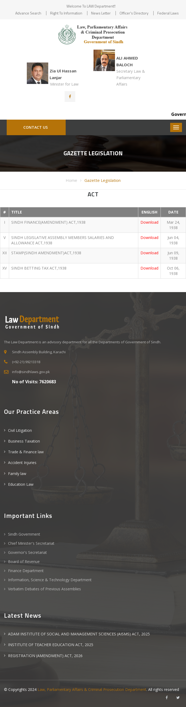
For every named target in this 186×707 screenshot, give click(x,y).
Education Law (21, 484)
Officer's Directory (134, 13)
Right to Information (66, 13)
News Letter (101, 13)
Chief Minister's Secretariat (31, 543)
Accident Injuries (22, 462)
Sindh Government (24, 534)
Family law (17, 473)
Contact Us (35, 127)
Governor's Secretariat (27, 552)
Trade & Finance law (26, 451)
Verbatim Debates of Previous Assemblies (44, 588)
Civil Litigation (20, 430)
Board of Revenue (24, 561)
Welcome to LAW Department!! (91, 6)
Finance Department (26, 570)
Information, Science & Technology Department (50, 579)
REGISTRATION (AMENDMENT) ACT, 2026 (45, 655)
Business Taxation (24, 441)
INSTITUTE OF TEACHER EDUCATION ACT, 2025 (50, 644)
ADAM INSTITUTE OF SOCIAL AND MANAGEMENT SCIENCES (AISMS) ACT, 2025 (79, 633)
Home (71, 180)
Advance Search (28, 13)
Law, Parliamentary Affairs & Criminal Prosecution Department (92, 689)
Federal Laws (168, 13)
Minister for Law (64, 84)
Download (149, 222)
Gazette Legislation (102, 180)
